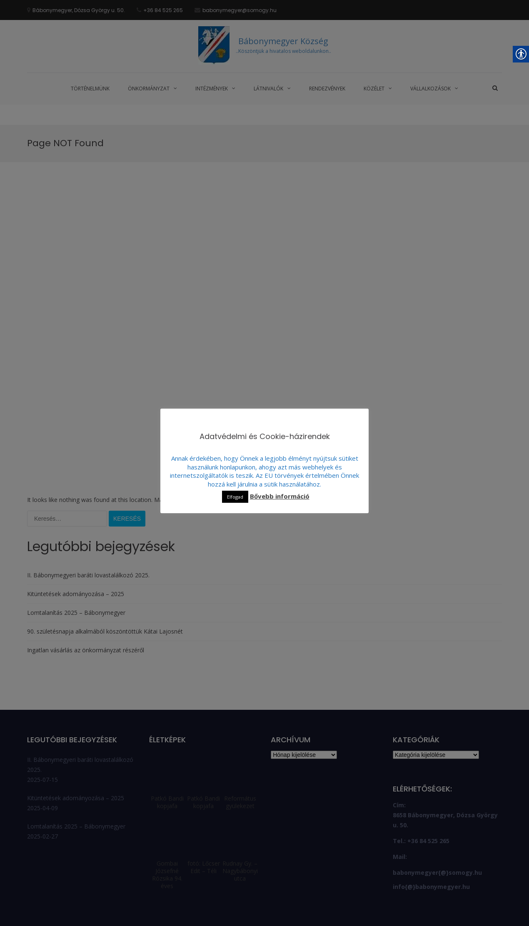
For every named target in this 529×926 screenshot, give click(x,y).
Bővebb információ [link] (279, 496)
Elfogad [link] (235, 497)
